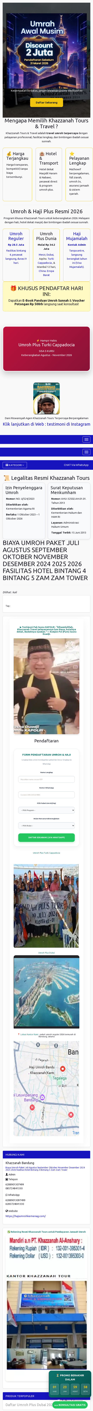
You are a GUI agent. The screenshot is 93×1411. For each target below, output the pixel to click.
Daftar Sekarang (46, 102)
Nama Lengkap (46, 772)
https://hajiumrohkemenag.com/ (25, 1216)
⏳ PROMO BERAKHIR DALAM (70, 1377)
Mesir (42, 254)
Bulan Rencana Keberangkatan (46, 819)
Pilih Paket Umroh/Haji (46, 803)
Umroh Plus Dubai (46, 953)
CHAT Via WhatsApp (76, 464)
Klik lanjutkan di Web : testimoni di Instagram (46, 424)
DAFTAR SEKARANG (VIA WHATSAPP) (46, 837)
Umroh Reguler (16, 236)
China (42, 270)
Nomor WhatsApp (46, 788)
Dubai (49, 254)
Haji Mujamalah (77, 236)
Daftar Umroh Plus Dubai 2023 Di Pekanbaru (41, 1405)
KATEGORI (14, 465)
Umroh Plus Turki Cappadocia (46, 853)
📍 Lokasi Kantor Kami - (29, 1034)
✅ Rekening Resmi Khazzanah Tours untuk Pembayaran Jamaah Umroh (46, 1232)
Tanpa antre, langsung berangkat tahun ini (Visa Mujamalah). (77, 258)
